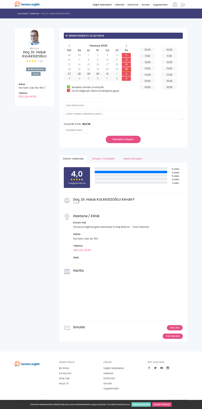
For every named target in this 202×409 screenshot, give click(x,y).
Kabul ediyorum (141, 404)
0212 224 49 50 (27, 96)
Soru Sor (175, 327)
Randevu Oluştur (123, 139)
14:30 (169, 75)
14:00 (148, 75)
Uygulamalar (160, 4)
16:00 (148, 87)
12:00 (148, 62)
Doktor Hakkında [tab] (73, 158)
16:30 (169, 87)
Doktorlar (133, 4)
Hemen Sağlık (27, 4)
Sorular (146, 4)
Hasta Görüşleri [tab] (132, 158)
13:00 (148, 68)
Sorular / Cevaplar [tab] (103, 158)
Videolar (119, 4)
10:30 (169, 50)
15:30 (169, 81)
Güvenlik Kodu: (72, 124)
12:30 (169, 62)
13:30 (169, 68)
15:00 (148, 81)
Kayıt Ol (63, 383)
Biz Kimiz (64, 368)
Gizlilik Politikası (162, 404)
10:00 (148, 50)
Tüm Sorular (173, 336)
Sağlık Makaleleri (102, 4)
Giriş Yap (64, 378)
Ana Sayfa (23, 13)
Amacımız (65, 373)
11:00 (147, 56)
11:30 (169, 56)
